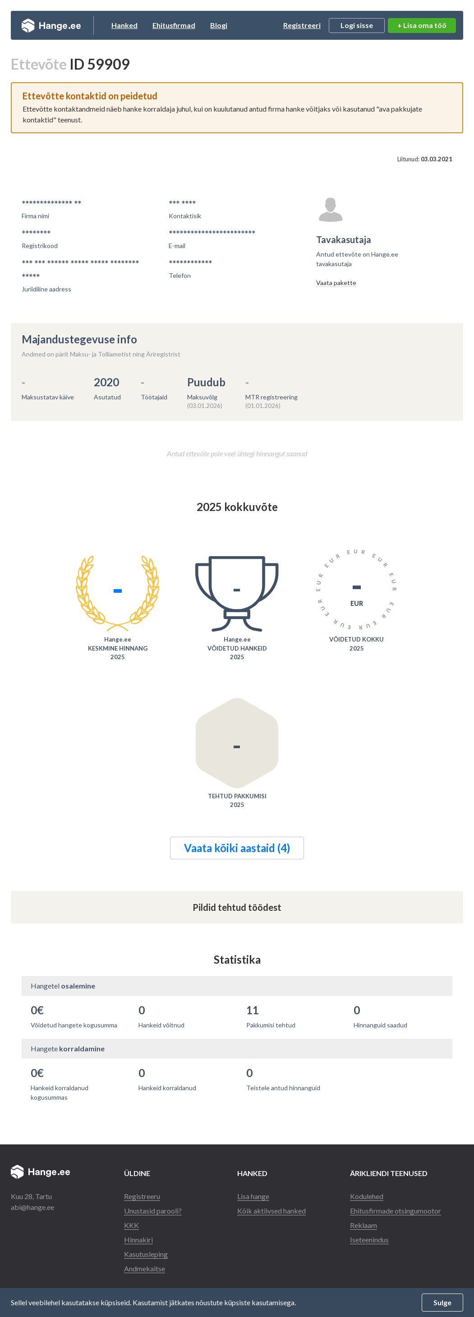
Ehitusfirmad (173, 25)
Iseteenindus (369, 1239)
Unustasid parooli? (153, 1210)
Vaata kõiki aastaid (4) (237, 847)
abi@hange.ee (32, 1207)
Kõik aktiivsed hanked (271, 1210)
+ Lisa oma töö (421, 25)
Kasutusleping (146, 1254)
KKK (131, 1225)
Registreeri (302, 25)
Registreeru (142, 1196)
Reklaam (363, 1225)
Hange (51, 25)
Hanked (124, 25)
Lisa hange (253, 1196)
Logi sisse (357, 25)
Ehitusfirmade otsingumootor (395, 1210)
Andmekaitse (144, 1268)
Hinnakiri (138, 1239)
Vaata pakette (336, 282)
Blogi (218, 25)
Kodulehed (366, 1196)
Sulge (442, 1302)
